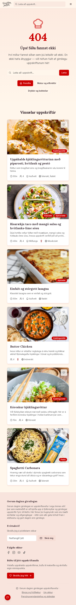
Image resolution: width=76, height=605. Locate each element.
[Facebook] (8, 552)
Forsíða (25, 83)
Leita (64, 72)
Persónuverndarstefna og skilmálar (38, 596)
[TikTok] (24, 552)
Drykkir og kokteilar (38, 91)
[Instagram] (13, 552)
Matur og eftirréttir (46, 83)
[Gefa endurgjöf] (8, 597)
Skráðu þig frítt (20, 575)
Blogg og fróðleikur (31, 592)
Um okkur (48, 592)
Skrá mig (46, 538)
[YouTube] (19, 552)
